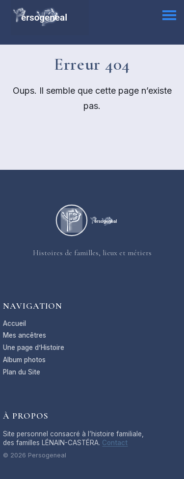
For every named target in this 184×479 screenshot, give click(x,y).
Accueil (14, 323)
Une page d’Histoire (33, 347)
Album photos (24, 360)
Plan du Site (21, 372)
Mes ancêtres (24, 335)
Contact (115, 443)
